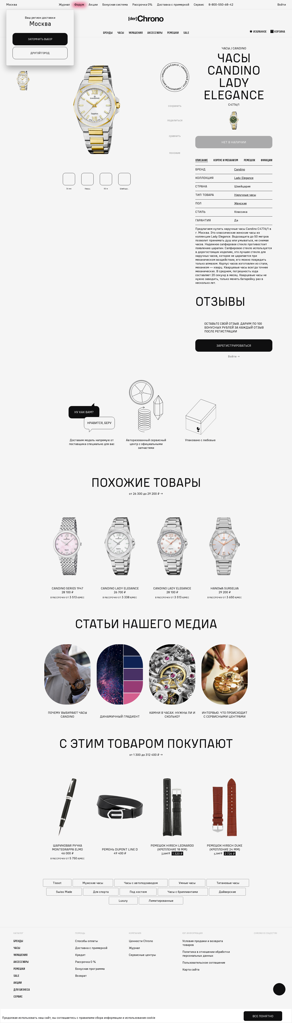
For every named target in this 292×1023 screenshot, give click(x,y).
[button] (13, 4)
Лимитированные (161, 900)
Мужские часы (92, 883)
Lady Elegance (243, 178)
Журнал (64, 4)
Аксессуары (155, 33)
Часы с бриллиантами (183, 891)
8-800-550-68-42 (221, 4)
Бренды (108, 33)
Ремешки (173, 33)
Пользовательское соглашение (203, 962)
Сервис (199, 4)
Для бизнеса (21, 989)
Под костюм (138, 891)
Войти (281, 4)
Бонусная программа (90, 968)
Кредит (80, 954)
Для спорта (101, 891)
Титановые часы (227, 883)
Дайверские (227, 891)
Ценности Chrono (141, 941)
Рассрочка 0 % (85, 961)
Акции (93, 4)
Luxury (123, 900)
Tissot (57, 883)
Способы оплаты (86, 941)
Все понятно (263, 1016)
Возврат (81, 975)
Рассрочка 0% (142, 4)
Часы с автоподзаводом (141, 883)
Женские (240, 203)
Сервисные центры (142, 954)
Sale (186, 33)
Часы (120, 33)
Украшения (136, 33)
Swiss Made (64, 891)
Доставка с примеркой (173, 4)
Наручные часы (245, 195)
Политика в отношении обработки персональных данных (206, 953)
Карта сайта (190, 969)
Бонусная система (115, 4)
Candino (239, 169)
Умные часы (187, 883)
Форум (79, 4)
